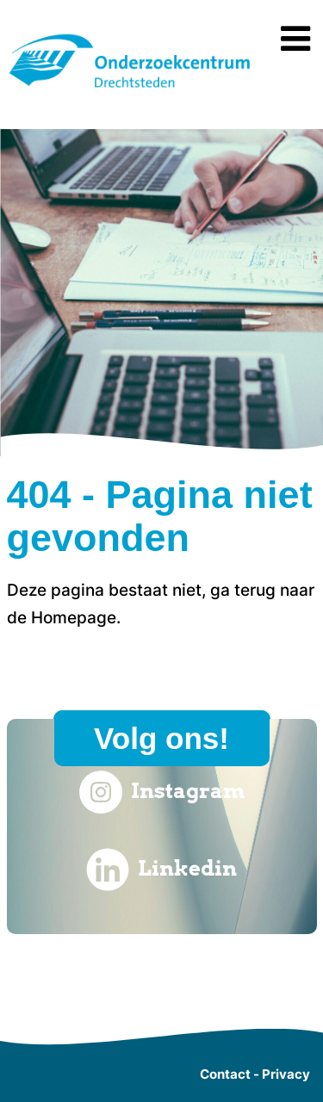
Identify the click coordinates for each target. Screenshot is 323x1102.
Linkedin (161, 869)
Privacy (286, 1074)
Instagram (162, 792)
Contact (225, 1074)
